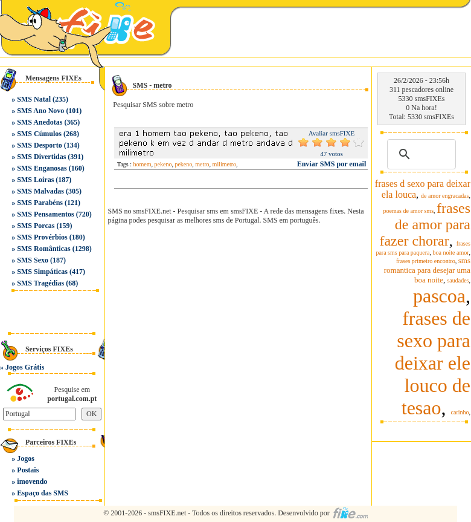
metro (202, 164)
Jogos (25, 458)
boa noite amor (451, 252)
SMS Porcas (35, 225)
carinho (460, 412)
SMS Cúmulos (39, 133)
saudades (458, 280)
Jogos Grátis (24, 367)
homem (142, 164)
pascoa (439, 296)
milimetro (224, 164)
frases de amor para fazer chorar (424, 224)
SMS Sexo (32, 260)
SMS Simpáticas (42, 271)
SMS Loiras (35, 179)
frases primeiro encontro (425, 261)
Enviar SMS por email (332, 164)
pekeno (163, 164)
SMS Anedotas (39, 122)
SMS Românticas (43, 248)
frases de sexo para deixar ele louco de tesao (432, 363)
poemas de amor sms (408, 210)
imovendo (32, 481)
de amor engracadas (445, 195)
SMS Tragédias (40, 283)
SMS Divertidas (41, 156)
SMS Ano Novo (40, 110)
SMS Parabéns (40, 202)
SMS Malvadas (40, 191)
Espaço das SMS (42, 493)
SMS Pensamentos (45, 214)
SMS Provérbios (42, 237)
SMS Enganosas (41, 168)
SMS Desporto (39, 145)
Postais (28, 470)
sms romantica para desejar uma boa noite (427, 270)
